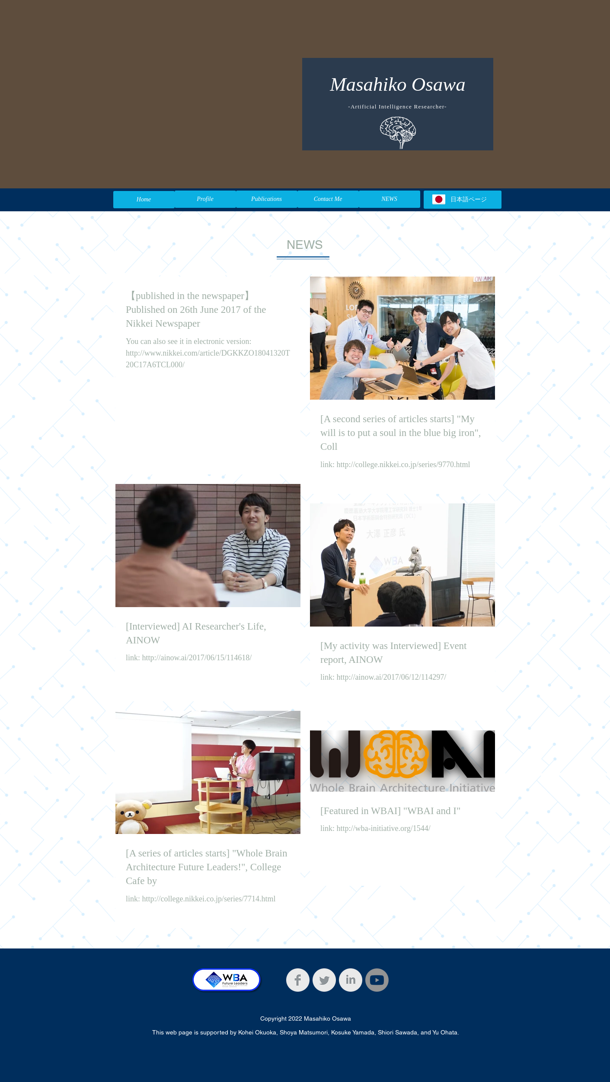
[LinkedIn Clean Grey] (350, 980)
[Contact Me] (328, 199)
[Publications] (266, 199)
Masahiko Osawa (398, 84)
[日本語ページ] (462, 200)
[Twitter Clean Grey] (324, 980)
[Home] (144, 199)
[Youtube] (377, 980)
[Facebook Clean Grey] (298, 980)
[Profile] (205, 199)
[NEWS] (389, 199)
